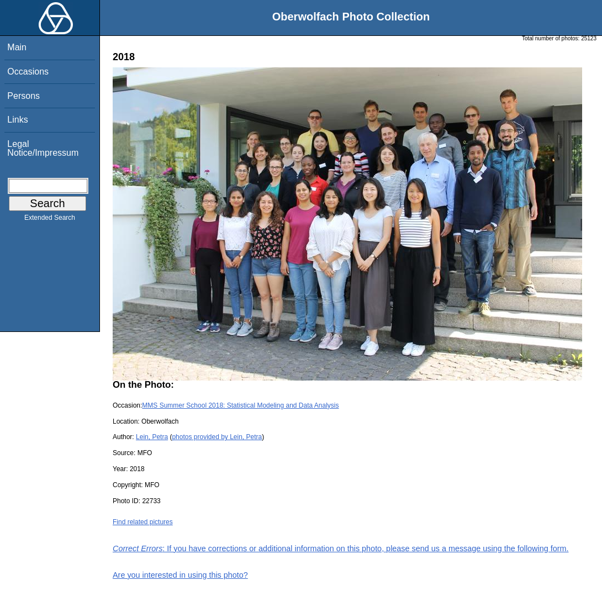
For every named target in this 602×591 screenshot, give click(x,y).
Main (17, 47)
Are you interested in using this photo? (180, 575)
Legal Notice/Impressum (42, 148)
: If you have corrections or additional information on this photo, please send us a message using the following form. (341, 548)
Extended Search (49, 220)
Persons (23, 96)
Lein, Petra (152, 437)
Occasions (28, 71)
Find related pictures (143, 522)
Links (17, 119)
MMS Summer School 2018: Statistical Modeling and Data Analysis (240, 405)
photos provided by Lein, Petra (217, 437)
